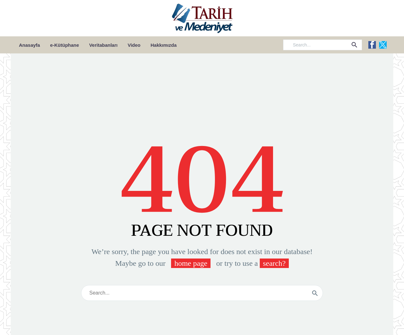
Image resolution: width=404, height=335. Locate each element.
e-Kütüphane (64, 45)
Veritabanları (103, 45)
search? (274, 263)
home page (190, 263)
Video (134, 45)
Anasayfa (29, 45)
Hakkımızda (164, 45)
